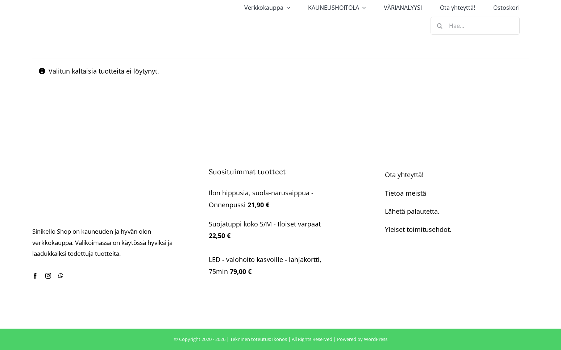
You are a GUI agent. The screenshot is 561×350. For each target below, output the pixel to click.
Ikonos (279, 339)
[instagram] (48, 276)
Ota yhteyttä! (404, 174)
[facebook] (35, 276)
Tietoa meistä (405, 193)
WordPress (375, 339)
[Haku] (440, 26)
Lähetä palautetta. (412, 211)
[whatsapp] (60, 276)
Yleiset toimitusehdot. (418, 229)
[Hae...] (475, 26)
